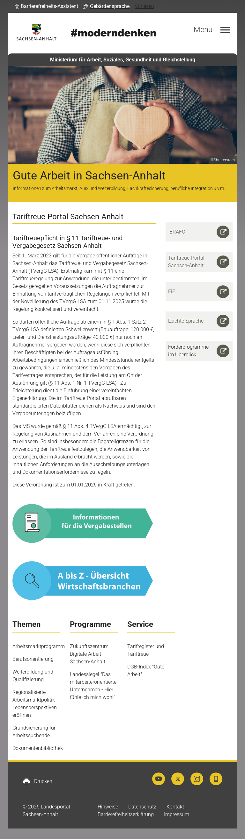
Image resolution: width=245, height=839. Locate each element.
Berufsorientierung (33, 659)
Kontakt (175, 807)
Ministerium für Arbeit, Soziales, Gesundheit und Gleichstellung (122, 60)
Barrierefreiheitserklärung (126, 814)
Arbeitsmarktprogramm (38, 646)
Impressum (176, 814)
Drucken (37, 781)
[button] (46, 6)
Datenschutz (142, 807)
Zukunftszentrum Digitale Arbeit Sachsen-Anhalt (89, 654)
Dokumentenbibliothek (37, 748)
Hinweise (108, 807)
